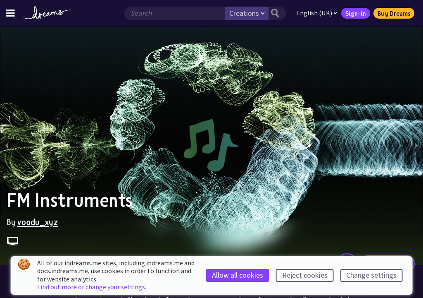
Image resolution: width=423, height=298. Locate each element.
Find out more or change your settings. (91, 287)
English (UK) (316, 13)
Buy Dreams (394, 13)
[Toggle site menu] (10, 13)
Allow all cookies (237, 275)
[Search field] (174, 13)
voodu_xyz (37, 221)
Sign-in (355, 13)
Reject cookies (305, 275)
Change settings (371, 275)
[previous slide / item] (6, 145)
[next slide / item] (416, 145)
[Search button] (277, 13)
